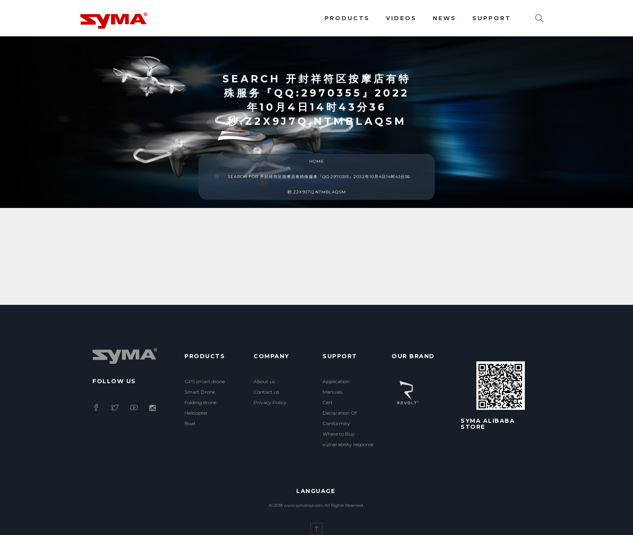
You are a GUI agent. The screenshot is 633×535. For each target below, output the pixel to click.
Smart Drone (199, 392)
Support (491, 18)
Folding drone (200, 402)
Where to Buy (339, 434)
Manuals (332, 392)
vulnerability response (348, 444)
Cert (328, 402)
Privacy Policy (270, 402)
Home (316, 161)
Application (336, 381)
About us (264, 381)
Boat (190, 423)
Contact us (266, 392)
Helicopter (196, 413)
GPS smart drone (204, 381)
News (444, 18)
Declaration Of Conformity (340, 418)
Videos (401, 18)
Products (347, 18)
